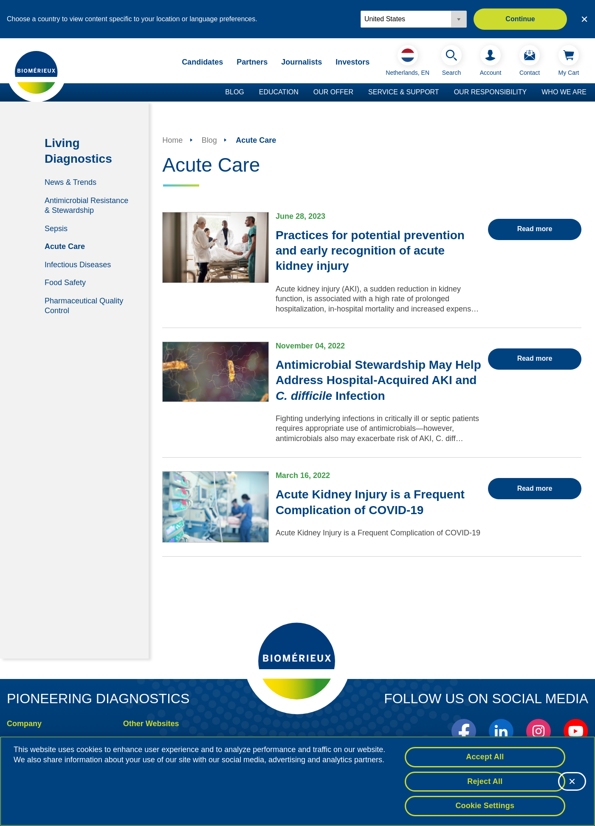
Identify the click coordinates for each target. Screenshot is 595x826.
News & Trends (70, 182)
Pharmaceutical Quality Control (84, 306)
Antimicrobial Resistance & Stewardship (86, 205)
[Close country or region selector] (584, 19)
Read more (535, 228)
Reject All (484, 782)
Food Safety (65, 282)
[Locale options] (414, 19)
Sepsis (56, 228)
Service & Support (403, 92)
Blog (234, 92)
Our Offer (333, 92)
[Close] (572, 782)
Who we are (564, 92)
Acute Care (65, 246)
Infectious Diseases (78, 264)
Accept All (485, 757)
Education (279, 92)
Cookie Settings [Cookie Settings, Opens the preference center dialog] (484, 807)
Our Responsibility (490, 92)
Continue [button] (520, 19)
